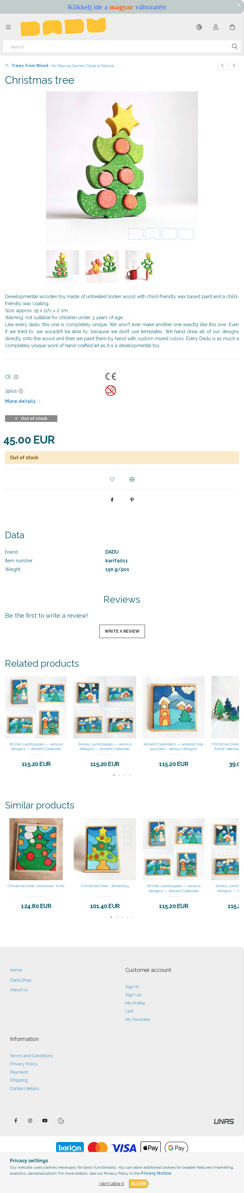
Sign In (132, 986)
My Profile (135, 1003)
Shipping (19, 1080)
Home (16, 970)
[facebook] (112, 500)
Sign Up (133, 994)
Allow (139, 1183)
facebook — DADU (15, 1120)
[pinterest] (132, 500)
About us (19, 989)
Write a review (122, 631)
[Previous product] (222, 66)
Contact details (24, 1088)
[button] (112, 479)
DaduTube (45, 1120)
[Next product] (234, 66)
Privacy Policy (24, 1063)
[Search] (122, 46)
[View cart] (232, 27)
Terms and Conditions (31, 1055)
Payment (19, 1072)
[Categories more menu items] (8, 27)
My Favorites (137, 1019)
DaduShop (20, 980)
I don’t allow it (111, 1183)
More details (20, 401)
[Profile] (215, 27)
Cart (129, 1011)
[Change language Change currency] (199, 27)
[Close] (239, 5)
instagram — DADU (30, 1120)
